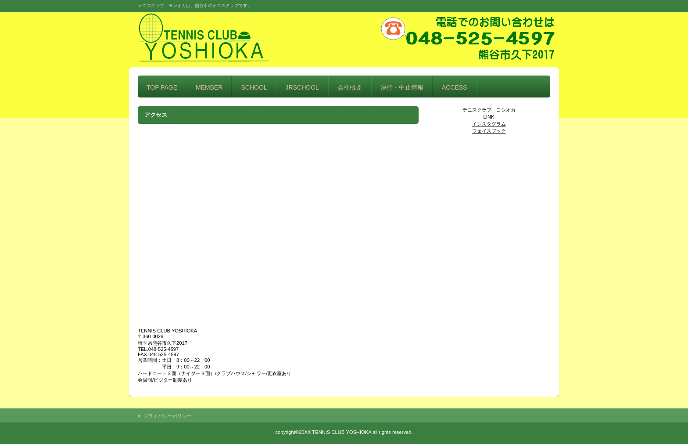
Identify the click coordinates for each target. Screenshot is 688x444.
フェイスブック (489, 131)
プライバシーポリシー (167, 416)
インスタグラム (489, 123)
